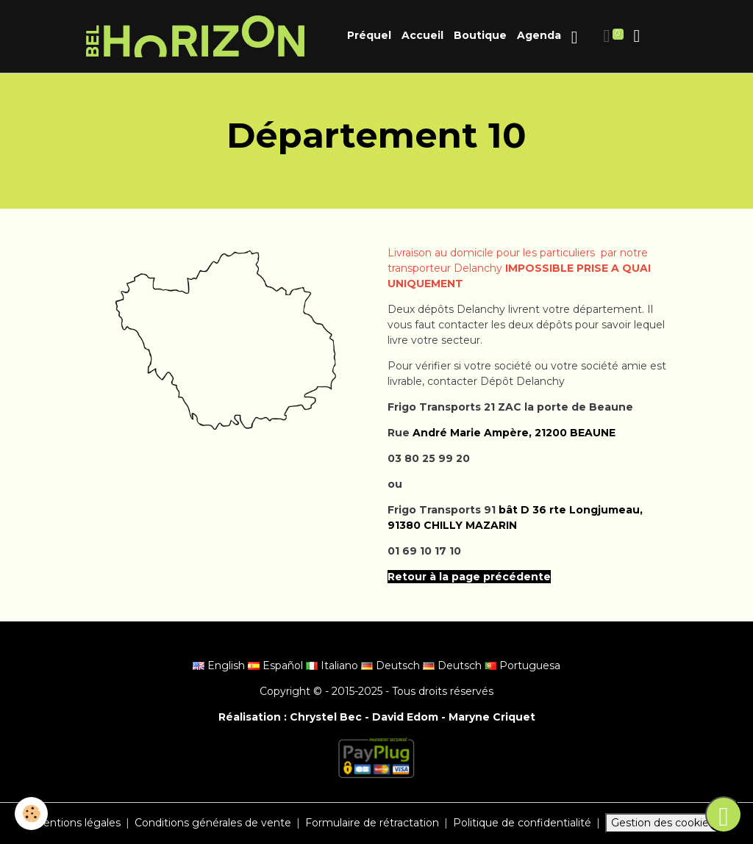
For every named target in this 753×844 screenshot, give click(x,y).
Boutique (480, 35)
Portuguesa (522, 665)
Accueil (422, 35)
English (220, 665)
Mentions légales (77, 822)
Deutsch (392, 665)
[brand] (198, 36)
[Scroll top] (723, 814)
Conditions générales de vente (213, 822)
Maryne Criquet (492, 717)
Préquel (369, 35)
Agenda (539, 35)
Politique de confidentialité (522, 822)
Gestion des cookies (662, 822)
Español (277, 665)
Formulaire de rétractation (372, 822)
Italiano (333, 665)
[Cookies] (31, 813)
